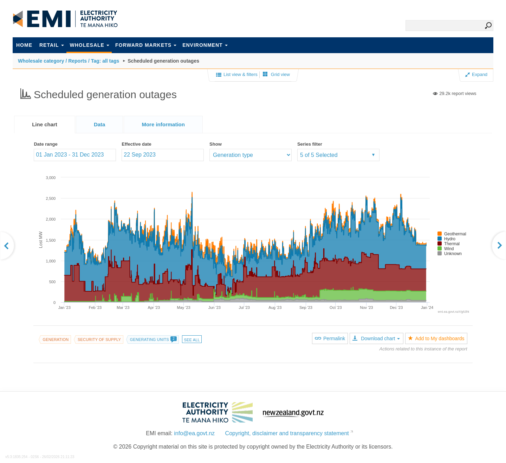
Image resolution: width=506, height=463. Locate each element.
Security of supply (99, 339)
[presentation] (163, 124)
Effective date (136, 144)
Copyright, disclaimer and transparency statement (287, 433)
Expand (476, 74)
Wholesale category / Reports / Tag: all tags (68, 61)
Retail (51, 45)
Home (24, 45)
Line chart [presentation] (44, 124)
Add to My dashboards (436, 338)
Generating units (153, 339)
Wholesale (89, 45)
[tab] (44, 124)
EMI (65, 19)
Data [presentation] (99, 124)
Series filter (309, 144)
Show (215, 144)
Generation (56, 339)
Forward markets (145, 45)
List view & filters (237, 75)
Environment (204, 45)
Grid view (276, 74)
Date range (45, 144)
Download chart (376, 338)
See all (192, 340)
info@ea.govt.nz (194, 433)
